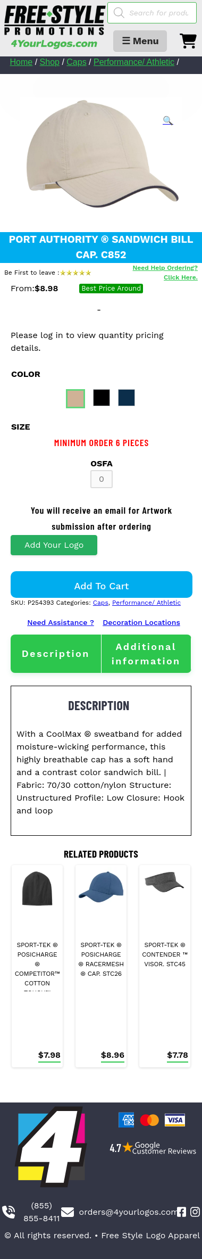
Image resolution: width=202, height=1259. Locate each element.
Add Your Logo (53, 545)
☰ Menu (140, 40)
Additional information (146, 653)
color (25, 374)
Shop (50, 62)
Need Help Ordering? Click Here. (165, 272)
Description (56, 653)
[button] (168, 120)
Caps (76, 62)
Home (21, 62)
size (20, 427)
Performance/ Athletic (134, 62)
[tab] (56, 653)
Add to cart (101, 585)
